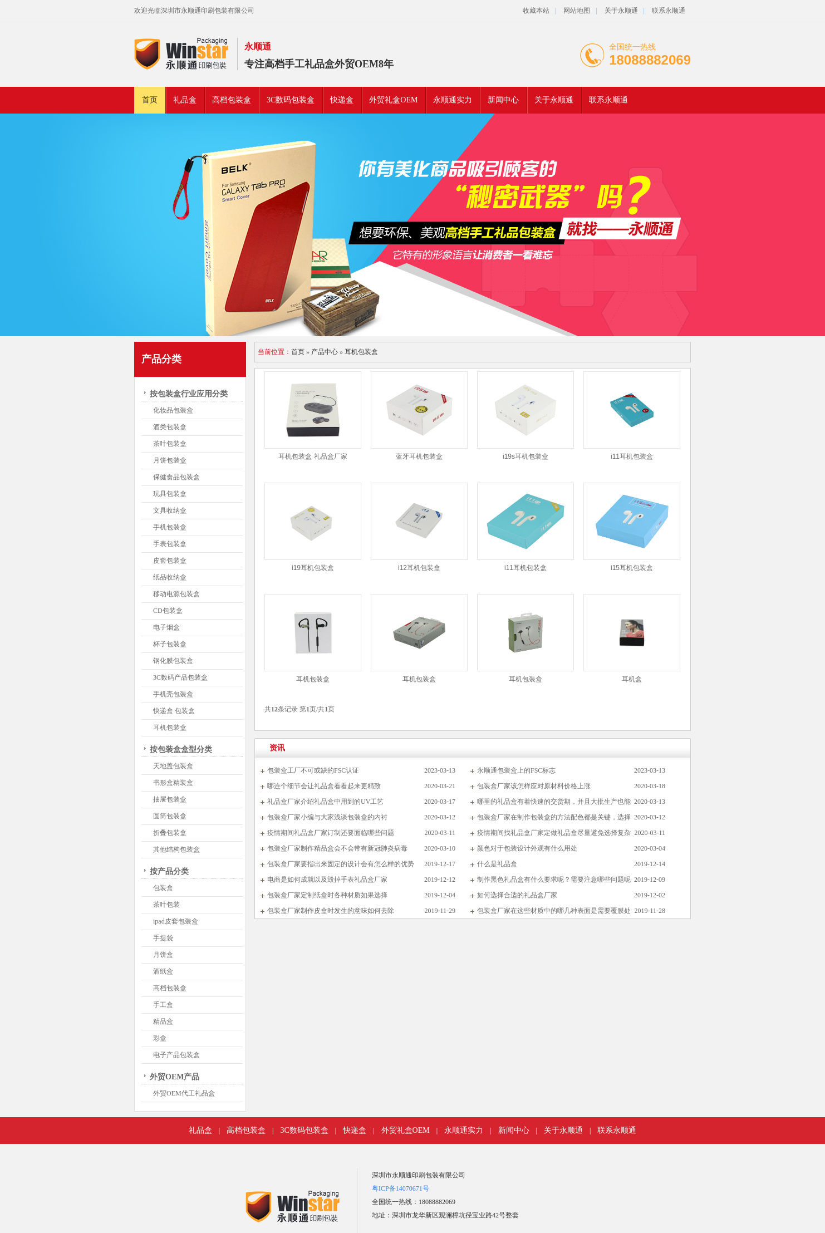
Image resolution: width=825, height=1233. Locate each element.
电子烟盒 (166, 627)
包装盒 (163, 888)
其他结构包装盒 (176, 849)
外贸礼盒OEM (393, 100)
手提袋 (163, 938)
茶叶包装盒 (169, 444)
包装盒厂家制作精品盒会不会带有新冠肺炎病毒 (337, 848)
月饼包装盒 (169, 460)
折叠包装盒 (169, 833)
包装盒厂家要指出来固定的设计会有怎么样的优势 (340, 864)
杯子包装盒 (169, 644)
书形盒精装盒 (173, 783)
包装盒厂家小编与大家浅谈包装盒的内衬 (327, 817)
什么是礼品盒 (497, 864)
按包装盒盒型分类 (181, 749)
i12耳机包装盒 (419, 568)
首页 (150, 100)
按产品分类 (169, 871)
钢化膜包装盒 (173, 661)
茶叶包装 (166, 904)
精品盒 (163, 1021)
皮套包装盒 (169, 560)
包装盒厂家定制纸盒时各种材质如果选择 (327, 895)
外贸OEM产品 (174, 1077)
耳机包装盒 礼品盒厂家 (312, 456)
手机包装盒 (169, 527)
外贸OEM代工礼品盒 (184, 1093)
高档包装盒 (231, 100)
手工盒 (163, 1005)
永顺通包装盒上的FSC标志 (516, 770)
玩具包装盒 (169, 494)
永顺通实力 (452, 100)
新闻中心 (503, 100)
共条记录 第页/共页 (299, 709)
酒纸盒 (163, 971)
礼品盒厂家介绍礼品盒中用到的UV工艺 (325, 801)
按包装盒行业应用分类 (189, 394)
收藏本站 (536, 10)
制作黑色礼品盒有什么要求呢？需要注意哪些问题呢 (554, 879)
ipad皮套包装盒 (175, 921)
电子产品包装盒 (176, 1055)
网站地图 (576, 10)
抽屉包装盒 (169, 799)
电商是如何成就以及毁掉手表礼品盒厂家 (327, 879)
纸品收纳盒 (169, 577)
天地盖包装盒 (173, 766)
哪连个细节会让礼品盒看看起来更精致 (324, 786)
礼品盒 (185, 100)
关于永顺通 (621, 10)
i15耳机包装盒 (632, 568)
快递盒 (341, 100)
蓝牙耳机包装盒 (419, 456)
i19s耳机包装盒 (525, 456)
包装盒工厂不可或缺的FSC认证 (313, 770)
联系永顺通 (668, 10)
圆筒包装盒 (169, 816)
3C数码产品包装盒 (180, 677)
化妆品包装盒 (173, 410)
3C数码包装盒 (291, 100)
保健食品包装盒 (176, 477)
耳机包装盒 (169, 727)
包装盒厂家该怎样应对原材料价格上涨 (534, 786)
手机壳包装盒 (173, 694)
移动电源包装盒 (176, 594)
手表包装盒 (169, 544)
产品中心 (324, 352)
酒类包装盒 (169, 427)
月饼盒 (163, 955)
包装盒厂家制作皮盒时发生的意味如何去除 (330, 911)
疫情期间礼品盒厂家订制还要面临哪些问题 (330, 833)
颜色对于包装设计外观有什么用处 (527, 848)
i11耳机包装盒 (632, 456)
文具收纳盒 (169, 510)
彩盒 (159, 1038)
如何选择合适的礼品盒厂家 (517, 895)
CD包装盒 (168, 611)
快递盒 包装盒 (174, 711)
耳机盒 (632, 679)
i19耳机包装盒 (313, 568)
